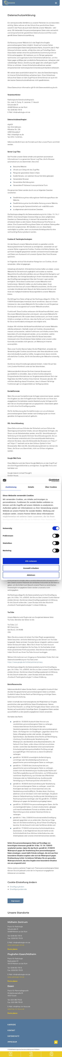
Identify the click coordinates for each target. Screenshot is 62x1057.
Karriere (12, 1025)
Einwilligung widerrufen (18, 889)
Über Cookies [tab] (51, 487)
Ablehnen (31, 575)
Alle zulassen (31, 561)
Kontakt (11, 1030)
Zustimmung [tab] (11, 487)
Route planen (12, 949)
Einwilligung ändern (17, 887)
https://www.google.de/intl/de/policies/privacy (25, 662)
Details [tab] (31, 487)
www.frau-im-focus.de (16, 1009)
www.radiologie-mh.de (16, 945)
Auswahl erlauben (31, 568)
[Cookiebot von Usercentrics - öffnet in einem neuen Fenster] (48, 480)
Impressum (15, 901)
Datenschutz (13, 1036)
